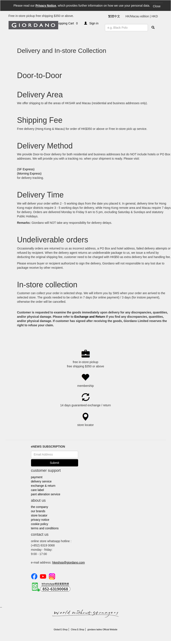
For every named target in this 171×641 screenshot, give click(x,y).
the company (39, 507)
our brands (38, 511)
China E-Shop (77, 629)
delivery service (41, 481)
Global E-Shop (61, 629)
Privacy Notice (46, 5)
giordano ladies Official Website (102, 629)
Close (157, 6)
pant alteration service (45, 494)
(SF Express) (26, 169)
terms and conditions (45, 528)
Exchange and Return (90, 316)
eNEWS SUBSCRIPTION (48, 446)
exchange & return (43, 485)
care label (37, 490)
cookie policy (39, 524)
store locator (39, 515)
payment (37, 477)
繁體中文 (114, 16)
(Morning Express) (29, 173)
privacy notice (40, 519)
